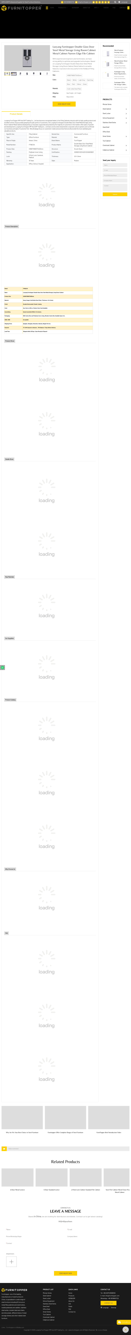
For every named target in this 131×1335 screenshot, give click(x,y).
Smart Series (107, 136)
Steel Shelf (106, 127)
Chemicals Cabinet (108, 145)
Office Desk (106, 132)
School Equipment (108, 118)
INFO (95, 8)
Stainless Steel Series (109, 122)
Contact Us (72, 1312)
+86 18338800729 (69, 2)
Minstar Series (107, 104)
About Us (71, 1301)
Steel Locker (106, 113)
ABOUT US (85, 8)
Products (71, 1296)
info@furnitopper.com (85, 2)
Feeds (70, 1306)
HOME (51, 8)
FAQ (113, 8)
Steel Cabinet (107, 109)
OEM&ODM (74, 8)
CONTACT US (123, 8)
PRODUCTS (61, 8)
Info (69, 1304)
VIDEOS (105, 8)
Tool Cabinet (107, 141)
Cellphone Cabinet (108, 150)
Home (70, 1293)
